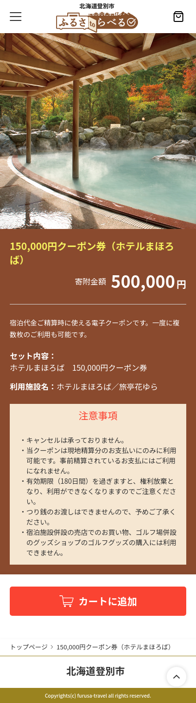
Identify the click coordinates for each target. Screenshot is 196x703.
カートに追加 (107, 601)
